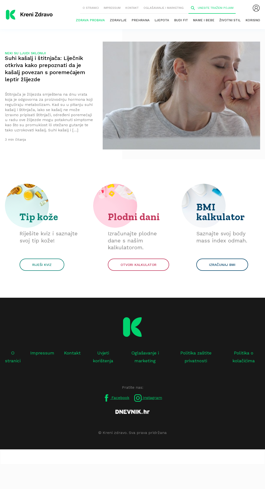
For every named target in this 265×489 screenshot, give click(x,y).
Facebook (116, 398)
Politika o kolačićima (243, 356)
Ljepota (162, 20)
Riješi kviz (42, 265)
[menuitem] (256, 8)
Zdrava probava (90, 20)
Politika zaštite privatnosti (195, 356)
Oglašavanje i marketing (164, 8)
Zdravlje (118, 20)
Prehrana (141, 20)
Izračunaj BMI (222, 265)
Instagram (148, 398)
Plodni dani (134, 217)
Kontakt (132, 8)
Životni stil (230, 20)
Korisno (252, 20)
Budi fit (181, 20)
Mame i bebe (203, 20)
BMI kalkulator (220, 212)
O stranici (91, 8)
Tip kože (39, 217)
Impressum (112, 8)
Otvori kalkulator (138, 265)
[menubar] (256, 8)
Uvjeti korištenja (103, 356)
